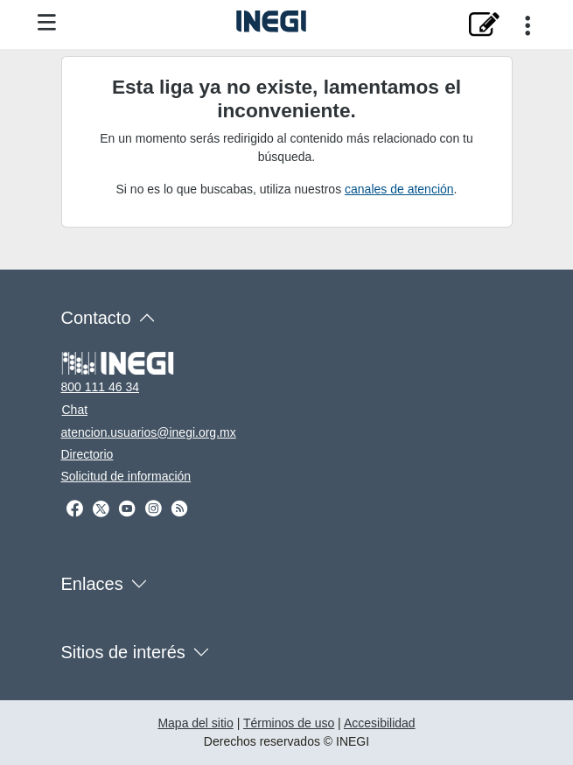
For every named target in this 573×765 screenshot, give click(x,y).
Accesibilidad (380, 723)
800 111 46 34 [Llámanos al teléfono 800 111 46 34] (100, 387)
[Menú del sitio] (46, 23)
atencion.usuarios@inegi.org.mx (148, 432)
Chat (75, 410)
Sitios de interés (123, 652)
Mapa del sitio (195, 723)
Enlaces (92, 583)
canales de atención (399, 189)
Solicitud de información (126, 476)
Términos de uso (288, 723)
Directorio (87, 454)
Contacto (96, 317)
